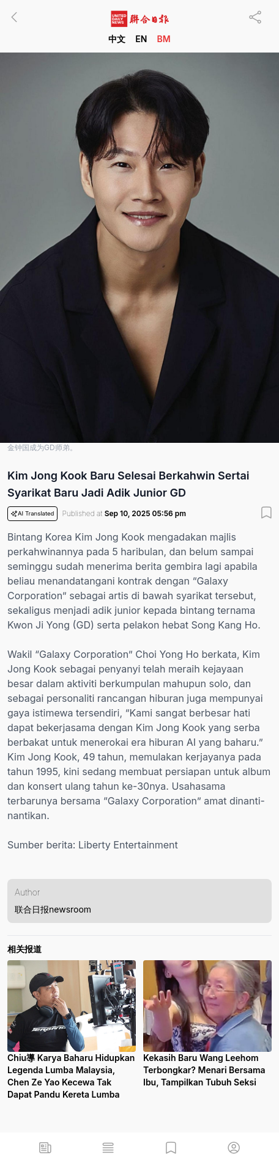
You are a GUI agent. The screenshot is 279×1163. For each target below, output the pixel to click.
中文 (116, 39)
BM (163, 39)
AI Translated (32, 513)
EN (141, 39)
